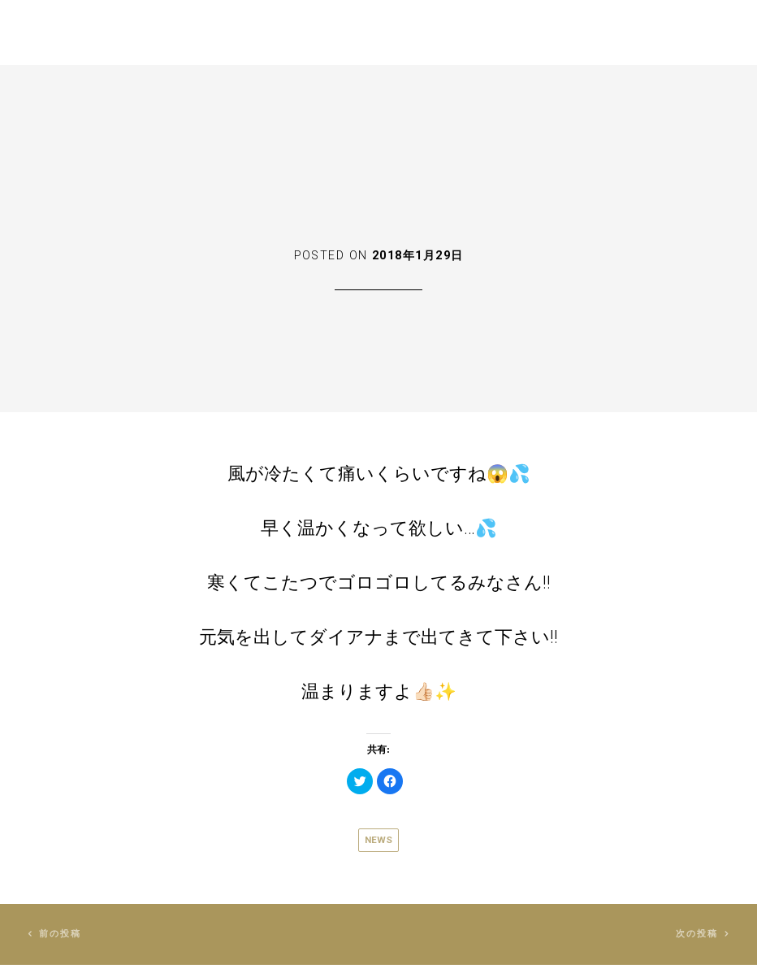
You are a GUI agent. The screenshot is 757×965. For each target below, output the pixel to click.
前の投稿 (60, 933)
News (378, 839)
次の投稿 (697, 933)
